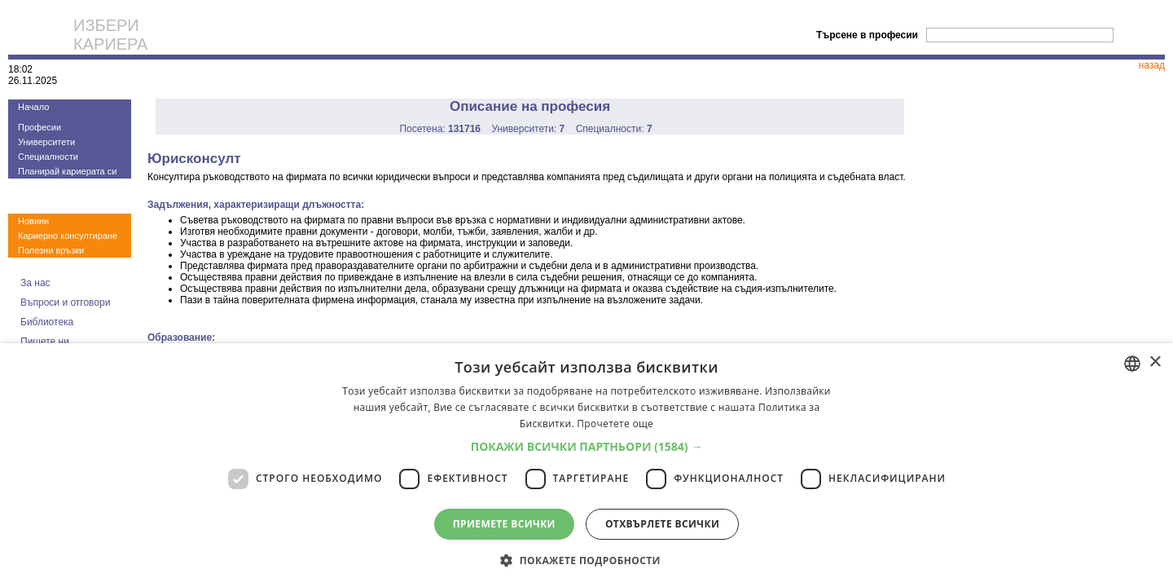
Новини (33, 221)
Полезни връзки (51, 250)
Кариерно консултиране (67, 236)
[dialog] (586, 465)
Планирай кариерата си (67, 171)
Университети (46, 142)
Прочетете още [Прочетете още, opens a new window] (615, 423)
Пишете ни (44, 341)
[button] (587, 446)
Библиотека (46, 322)
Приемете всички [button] (504, 524)
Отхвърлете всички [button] (662, 524)
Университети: (528, 129)
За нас (35, 283)
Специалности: (614, 129)
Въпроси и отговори (65, 302)
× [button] (1155, 362)
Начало (33, 107)
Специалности (48, 156)
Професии (39, 127)
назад (1152, 65)
